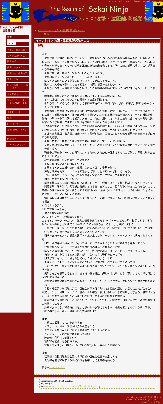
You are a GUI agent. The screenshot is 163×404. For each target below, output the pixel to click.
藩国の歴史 (12, 129)
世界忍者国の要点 (16, 55)
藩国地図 (22, 73)
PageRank (146, 1)
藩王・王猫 (12, 79)
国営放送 (11, 61)
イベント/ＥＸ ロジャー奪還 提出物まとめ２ (75, 386)
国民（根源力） (15, 85)
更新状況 (20, 49)
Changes (136, 1)
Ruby (140, 399)
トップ (10, 49)
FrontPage (112, 1)
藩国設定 (11, 73)
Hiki (140, 397)
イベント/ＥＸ (57, 367)
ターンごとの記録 (16, 144)
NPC (14, 88)
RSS (154, 1)
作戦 (46, 33)
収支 (22, 67)
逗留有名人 (12, 94)
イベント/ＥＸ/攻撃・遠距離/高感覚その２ (61, 30)
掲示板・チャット (16, 100)
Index (120, 1)
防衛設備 (11, 138)
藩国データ (12, 67)
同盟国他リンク (15, 123)
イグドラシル (13, 112)
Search (128, 1)
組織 (9, 118)
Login (160, 1)
